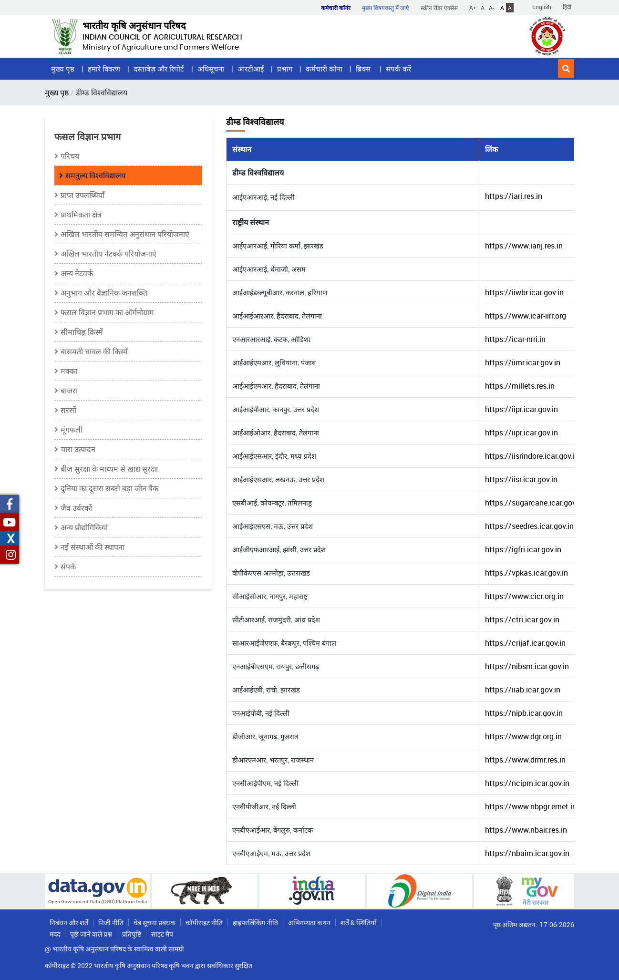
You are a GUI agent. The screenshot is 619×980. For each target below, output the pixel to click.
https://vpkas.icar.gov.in (526, 572)
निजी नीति (111, 922)
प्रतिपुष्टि (131, 934)
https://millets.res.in (520, 386)
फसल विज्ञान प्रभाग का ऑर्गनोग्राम (107, 312)
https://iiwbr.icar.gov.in (524, 292)
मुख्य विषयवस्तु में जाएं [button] (385, 7)
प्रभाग (284, 68)
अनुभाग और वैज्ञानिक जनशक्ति (104, 293)
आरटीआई (250, 68)
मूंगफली (72, 429)
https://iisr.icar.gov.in (521, 479)
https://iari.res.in (513, 196)
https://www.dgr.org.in (523, 736)
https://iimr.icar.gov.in (522, 362)
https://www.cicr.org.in (524, 596)
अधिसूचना (210, 68)
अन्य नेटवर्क (77, 273)
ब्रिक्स (364, 68)
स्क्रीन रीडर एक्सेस (439, 7)
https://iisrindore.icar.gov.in (532, 456)
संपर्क (68, 566)
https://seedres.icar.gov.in (529, 526)
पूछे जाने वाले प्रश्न (91, 934)
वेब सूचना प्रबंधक (154, 922)
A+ (472, 7)
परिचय (70, 156)
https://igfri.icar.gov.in (523, 549)
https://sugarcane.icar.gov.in (534, 502)
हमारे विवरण (104, 68)
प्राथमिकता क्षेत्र (81, 214)
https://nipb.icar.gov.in (524, 713)
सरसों (68, 410)
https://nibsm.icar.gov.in (527, 666)
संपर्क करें (398, 68)
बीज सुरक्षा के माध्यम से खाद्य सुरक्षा (109, 469)
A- (491, 7)
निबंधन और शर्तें (69, 922)
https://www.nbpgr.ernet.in (531, 806)
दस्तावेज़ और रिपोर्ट (159, 68)
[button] (566, 68)
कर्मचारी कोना (324, 68)
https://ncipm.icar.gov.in (527, 783)
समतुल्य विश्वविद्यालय (95, 175)
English (541, 7)
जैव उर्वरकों (76, 508)
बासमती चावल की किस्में (94, 351)
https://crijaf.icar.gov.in (525, 643)
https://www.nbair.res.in (526, 830)
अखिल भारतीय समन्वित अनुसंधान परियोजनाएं (125, 234)
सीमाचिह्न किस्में (82, 332)
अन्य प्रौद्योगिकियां (84, 527)
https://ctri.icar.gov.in (522, 619)
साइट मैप (162, 934)
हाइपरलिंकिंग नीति (255, 922)
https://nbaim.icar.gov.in (527, 853)
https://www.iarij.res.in (524, 245)
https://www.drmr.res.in (525, 759)
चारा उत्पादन (78, 449)
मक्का (69, 371)
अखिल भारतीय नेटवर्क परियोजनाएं (108, 253)
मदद (55, 934)
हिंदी (567, 7)
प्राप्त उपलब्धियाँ (82, 195)
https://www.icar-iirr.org (525, 315)
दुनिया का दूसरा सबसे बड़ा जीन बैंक (109, 488)
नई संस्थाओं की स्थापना (92, 547)
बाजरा (69, 390)
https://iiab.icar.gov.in (522, 689)
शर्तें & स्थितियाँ (358, 922)
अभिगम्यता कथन (309, 922)
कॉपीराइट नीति (204, 922)
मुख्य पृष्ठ (62, 68)
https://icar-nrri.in (515, 339)
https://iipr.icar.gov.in (521, 409)
